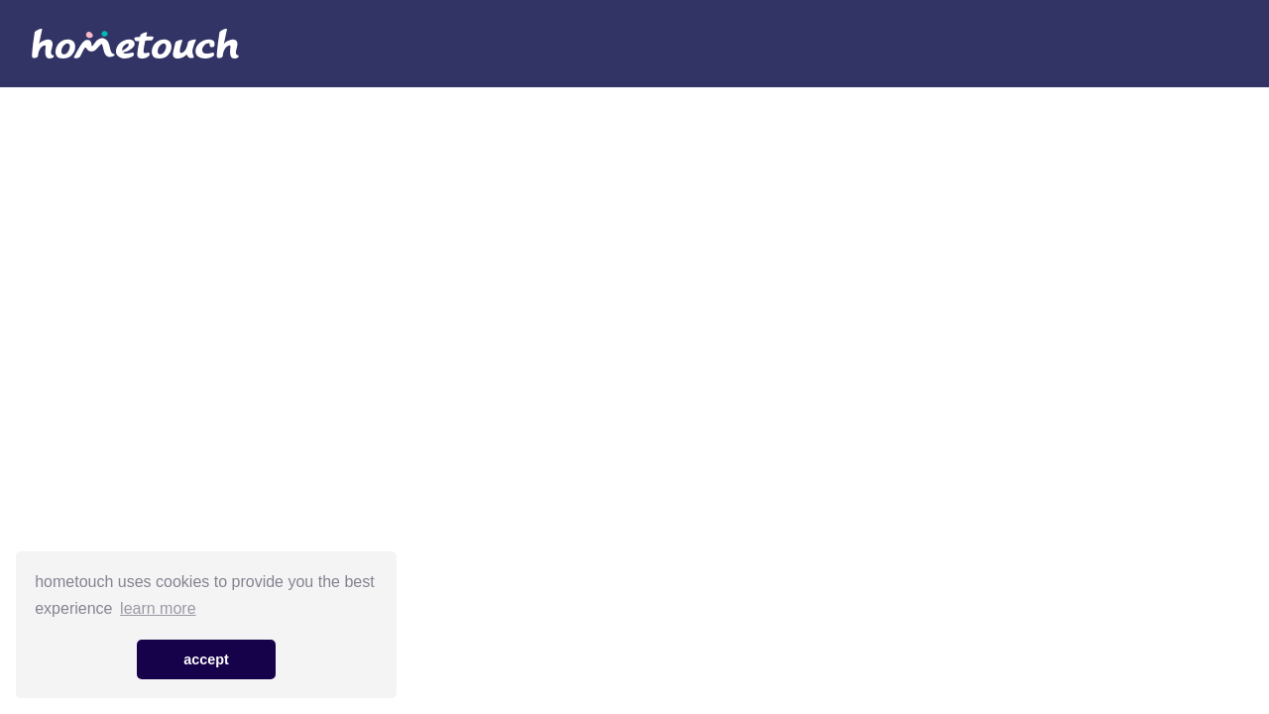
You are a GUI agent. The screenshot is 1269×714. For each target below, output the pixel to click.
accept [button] (206, 659)
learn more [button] (157, 608)
